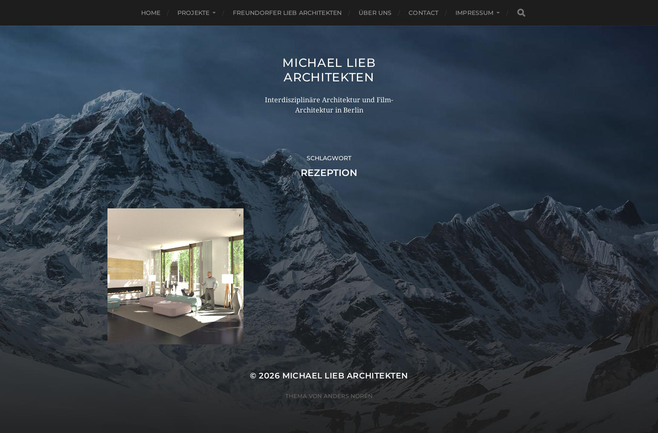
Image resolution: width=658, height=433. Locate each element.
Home (151, 13)
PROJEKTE (193, 13)
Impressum (474, 13)
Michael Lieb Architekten (328, 69)
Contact (423, 13)
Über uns (375, 13)
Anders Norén (348, 396)
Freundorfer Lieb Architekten (287, 13)
